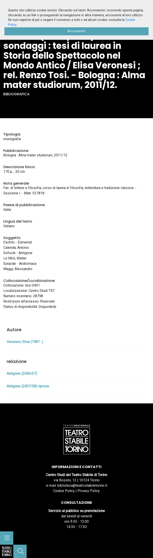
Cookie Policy (64, 491)
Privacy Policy (89, 491)
